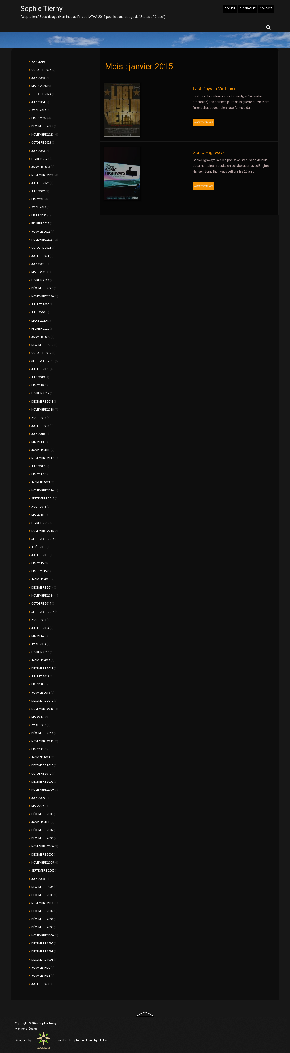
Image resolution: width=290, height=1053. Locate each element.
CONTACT (266, 8)
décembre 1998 (42, 951)
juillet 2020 (40, 304)
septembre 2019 (42, 361)
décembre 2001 (42, 919)
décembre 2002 (42, 911)
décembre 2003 (42, 895)
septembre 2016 (42, 498)
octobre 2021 (41, 247)
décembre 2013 (42, 668)
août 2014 (38, 619)
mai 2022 (37, 199)
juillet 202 (39, 984)
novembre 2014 (42, 595)
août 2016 (38, 506)
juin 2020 (38, 312)
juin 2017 (38, 466)
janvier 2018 (40, 450)
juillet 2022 (40, 183)
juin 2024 (38, 102)
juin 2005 (38, 878)
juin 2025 (38, 78)
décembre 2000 (42, 927)
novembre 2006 (42, 846)
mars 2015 (39, 571)
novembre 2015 (42, 531)
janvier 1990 (40, 967)
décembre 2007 (42, 830)
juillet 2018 (40, 425)
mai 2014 (37, 636)
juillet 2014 (40, 628)
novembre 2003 (42, 903)
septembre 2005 (42, 870)
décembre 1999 (42, 943)
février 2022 (40, 223)
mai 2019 (37, 385)
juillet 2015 (40, 555)
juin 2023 (38, 150)
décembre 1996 (42, 959)
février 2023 (40, 158)
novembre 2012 (42, 709)
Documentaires (203, 122)
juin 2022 (38, 191)
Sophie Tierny (42, 8)
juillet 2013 (40, 676)
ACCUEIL (229, 8)
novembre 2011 (42, 741)
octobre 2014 (41, 603)
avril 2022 (38, 207)
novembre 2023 (42, 134)
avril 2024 (38, 110)
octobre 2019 (41, 353)
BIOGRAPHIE (248, 8)
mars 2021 (39, 272)
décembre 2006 (42, 838)
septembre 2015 (42, 539)
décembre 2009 (42, 781)
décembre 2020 (42, 288)
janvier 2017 (40, 482)
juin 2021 (38, 264)
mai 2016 (37, 514)
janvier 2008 (40, 822)
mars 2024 (39, 118)
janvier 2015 (40, 579)
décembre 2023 (42, 126)
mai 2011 (37, 749)
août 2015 (38, 547)
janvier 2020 (40, 337)
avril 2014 (38, 644)
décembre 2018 (42, 401)
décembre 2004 (42, 886)
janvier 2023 (40, 166)
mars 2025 (39, 86)
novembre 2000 (42, 935)
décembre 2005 (42, 854)
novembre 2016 (42, 490)
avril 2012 (38, 725)
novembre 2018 (42, 409)
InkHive (103, 1040)
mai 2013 (37, 684)
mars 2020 (39, 320)
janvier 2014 (40, 660)
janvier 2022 (40, 231)
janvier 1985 (40, 975)
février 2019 (40, 393)
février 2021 (40, 280)
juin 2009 (38, 798)
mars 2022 (39, 215)
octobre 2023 (41, 142)
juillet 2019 (40, 369)
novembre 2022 (42, 175)
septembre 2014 (42, 611)
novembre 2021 (42, 239)
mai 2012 (37, 717)
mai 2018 (37, 442)
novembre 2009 (42, 789)
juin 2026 (38, 61)
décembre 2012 (42, 700)
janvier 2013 (40, 692)
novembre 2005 (42, 862)
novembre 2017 (42, 458)
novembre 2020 (42, 296)
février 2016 (40, 523)
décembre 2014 (42, 587)
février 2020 (40, 328)
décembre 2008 (42, 814)
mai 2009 (37, 806)
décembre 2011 (42, 733)
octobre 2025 (41, 70)
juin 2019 (38, 377)
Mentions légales (26, 1028)
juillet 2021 (40, 256)
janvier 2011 (40, 757)
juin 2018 (38, 433)
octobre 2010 (41, 773)
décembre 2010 (42, 765)
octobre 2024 (41, 94)
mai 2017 (37, 474)
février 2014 (40, 652)
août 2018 (38, 417)
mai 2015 (37, 563)
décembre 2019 (42, 345)
